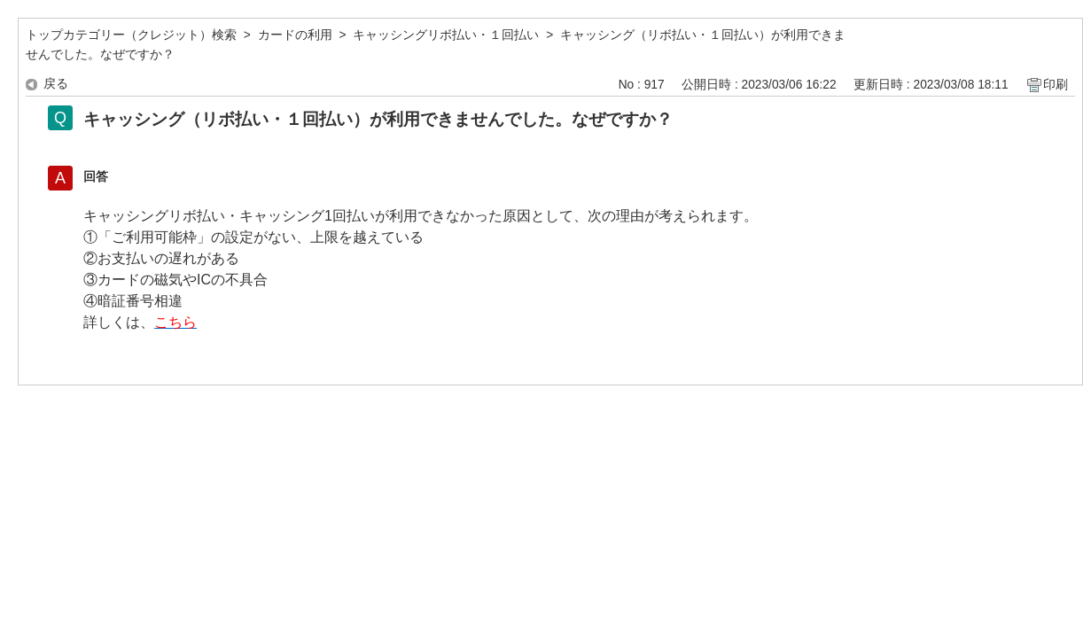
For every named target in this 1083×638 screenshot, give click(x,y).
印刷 (1055, 84)
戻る (55, 83)
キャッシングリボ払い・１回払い (446, 35)
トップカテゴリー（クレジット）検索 (131, 35)
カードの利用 (295, 35)
